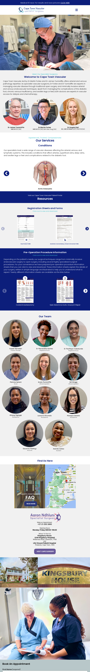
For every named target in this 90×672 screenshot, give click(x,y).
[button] (76, 10)
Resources (45, 199)
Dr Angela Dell (73, 127)
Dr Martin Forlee (44, 127)
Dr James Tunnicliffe (16, 127)
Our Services (45, 140)
